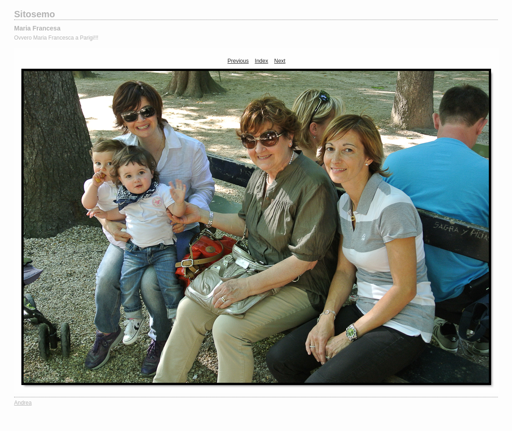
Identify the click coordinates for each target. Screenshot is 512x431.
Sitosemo (34, 14)
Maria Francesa (37, 28)
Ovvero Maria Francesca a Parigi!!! (56, 38)
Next (280, 61)
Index (261, 61)
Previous (238, 61)
